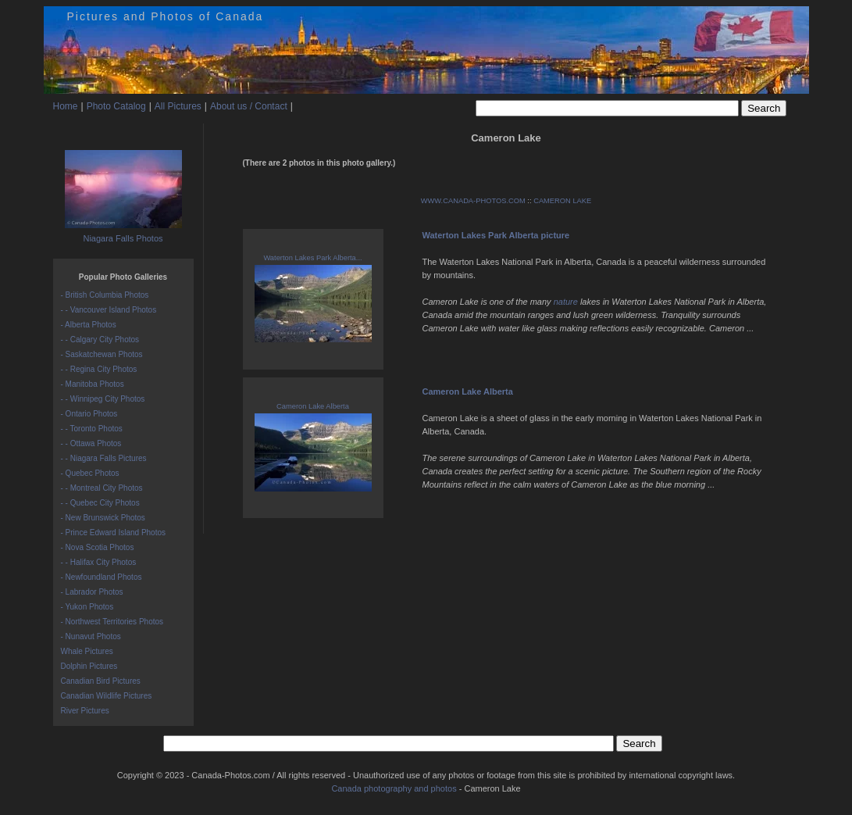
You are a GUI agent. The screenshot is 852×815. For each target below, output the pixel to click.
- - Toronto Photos (92, 428)
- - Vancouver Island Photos (109, 310)
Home (65, 106)
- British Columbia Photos (105, 295)
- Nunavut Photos (91, 636)
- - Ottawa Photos (91, 443)
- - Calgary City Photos (100, 339)
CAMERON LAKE (562, 201)
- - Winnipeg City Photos (103, 399)
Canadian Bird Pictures (101, 681)
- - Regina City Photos (99, 369)
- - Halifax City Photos (99, 562)
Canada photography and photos (393, 788)
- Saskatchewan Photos (102, 354)
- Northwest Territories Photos (112, 621)
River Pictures (85, 710)
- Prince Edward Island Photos (113, 532)
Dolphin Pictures (89, 666)
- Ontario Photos (89, 413)
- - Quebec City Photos (100, 503)
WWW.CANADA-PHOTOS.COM (473, 201)
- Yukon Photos (87, 606)
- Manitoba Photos (92, 384)
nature (566, 301)
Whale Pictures (87, 651)
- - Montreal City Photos (102, 488)
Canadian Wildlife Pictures (106, 696)
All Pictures (178, 106)
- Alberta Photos (88, 324)
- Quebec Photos (90, 473)
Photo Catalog (116, 106)
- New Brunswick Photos (103, 517)
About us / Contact (248, 106)
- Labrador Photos (92, 592)
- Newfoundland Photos (101, 577)
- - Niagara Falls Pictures (104, 458)
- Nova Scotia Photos (97, 547)
